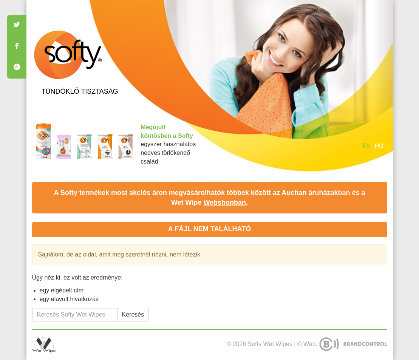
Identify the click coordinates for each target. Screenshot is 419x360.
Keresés (133, 314)
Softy (68, 54)
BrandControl (353, 344)
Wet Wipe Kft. (44, 344)
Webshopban (224, 202)
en (366, 146)
